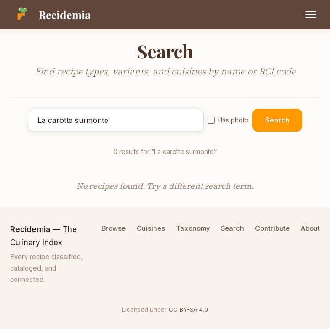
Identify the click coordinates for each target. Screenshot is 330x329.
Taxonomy (193, 228)
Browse (113, 228)
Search (277, 120)
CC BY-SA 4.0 (188, 309)
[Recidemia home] (50, 14)
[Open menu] (311, 14)
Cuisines (151, 228)
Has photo (228, 120)
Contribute (272, 228)
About (310, 228)
